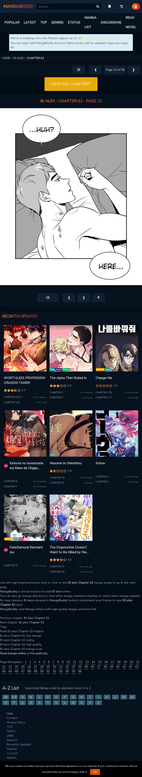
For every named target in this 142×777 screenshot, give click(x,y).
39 (111, 667)
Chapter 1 (56, 392)
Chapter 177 (104, 397)
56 (79, 671)
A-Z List (12, 753)
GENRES (57, 22)
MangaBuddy (9, 591)
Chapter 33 (57, 477)
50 (41, 671)
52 (54, 671)
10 (68, 662)
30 (54, 667)
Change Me (104, 378)
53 (60, 671)
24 (16, 667)
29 (48, 667)
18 (118, 662)
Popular (12, 749)
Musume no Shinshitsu (65, 463)
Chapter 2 (102, 481)
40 (117, 667)
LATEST (30, 22)
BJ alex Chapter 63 (31, 622)
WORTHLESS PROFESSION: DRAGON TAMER (24, 380)
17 (112, 662)
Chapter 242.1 (13, 397)
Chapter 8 (10, 481)
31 (60, 667)
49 (35, 671)
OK (95, 772)
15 (99, 662)
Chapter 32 (57, 482)
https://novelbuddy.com (101, 38)
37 (98, 667)
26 (29, 667)
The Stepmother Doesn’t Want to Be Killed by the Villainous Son (68, 550)
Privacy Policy (16, 722)
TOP (43, 22)
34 (79, 667)
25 (22, 667)
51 (48, 671)
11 (74, 662)
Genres (11, 758)
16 (106, 662)
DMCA (11, 731)
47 (22, 671)
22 (3, 667)
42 (130, 667)
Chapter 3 (102, 476)
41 (124, 667)
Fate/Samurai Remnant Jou (26, 549)
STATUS (74, 22)
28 (41, 667)
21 (137, 662)
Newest (12, 740)
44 (3, 671)
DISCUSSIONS (111, 22)
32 (67, 667)
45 (10, 671)
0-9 (14, 697)
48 (29, 671)
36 (92, 667)
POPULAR (11, 22)
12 (80, 662)
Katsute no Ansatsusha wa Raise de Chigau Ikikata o (26, 465)
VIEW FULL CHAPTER (71, 84)
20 (131, 662)
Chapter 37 (57, 566)
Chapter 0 (56, 397)
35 (86, 667)
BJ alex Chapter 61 (36, 618)
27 (35, 667)
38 (105, 667)
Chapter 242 (12, 402)
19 (125, 662)
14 (93, 662)
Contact (12, 718)
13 (87, 662)
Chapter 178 (104, 392)
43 (136, 667)
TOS (10, 727)
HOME (8, 58)
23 (10, 667)
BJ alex (56, 591)
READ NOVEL (131, 22)
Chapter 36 (57, 571)
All (6, 697)
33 (73, 667)
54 (67, 671)
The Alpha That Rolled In (68, 378)
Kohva (100, 463)
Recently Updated (19, 744)
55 (73, 671)
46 (16, 671)
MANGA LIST (90, 22)
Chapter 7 (10, 486)
